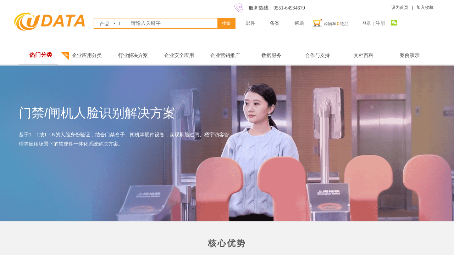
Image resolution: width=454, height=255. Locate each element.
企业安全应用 (179, 55)
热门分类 (40, 55)
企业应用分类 (87, 55)
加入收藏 (424, 7)
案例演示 (410, 55)
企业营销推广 (225, 55)
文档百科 (363, 55)
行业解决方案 (133, 55)
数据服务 (271, 55)
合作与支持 (317, 55)
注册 (380, 23)
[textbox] (172, 23)
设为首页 (399, 7)
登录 (366, 23)
